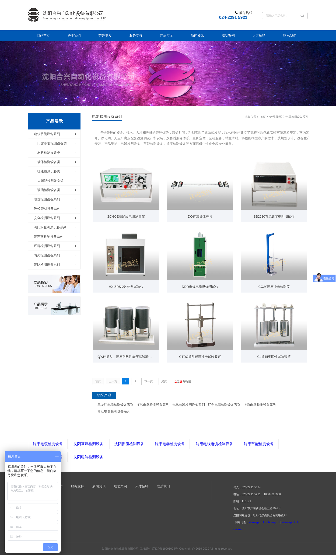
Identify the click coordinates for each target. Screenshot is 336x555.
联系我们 (163, 486)
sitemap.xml (256, 522)
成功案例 (120, 486)
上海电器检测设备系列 (260, 405)
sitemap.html (290, 522)
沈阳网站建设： (243, 515)
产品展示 (275, 117)
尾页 (164, 381)
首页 (263, 117)
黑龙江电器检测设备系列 (115, 405)
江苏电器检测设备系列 (152, 405)
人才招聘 (141, 486)
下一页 (148, 381)
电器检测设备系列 (297, 117)
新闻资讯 (98, 486)
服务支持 (77, 486)
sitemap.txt (273, 522)
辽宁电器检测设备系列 (224, 405)
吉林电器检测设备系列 (188, 405)
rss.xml (237, 529)
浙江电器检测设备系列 (114, 411)
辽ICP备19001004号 (165, 548)
